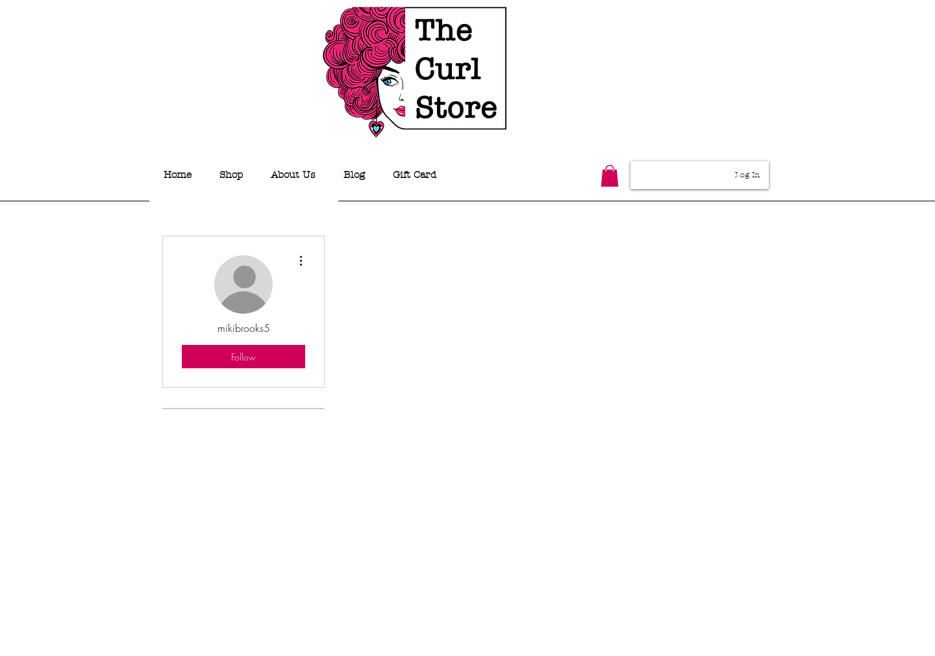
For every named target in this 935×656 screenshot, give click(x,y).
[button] (610, 175)
